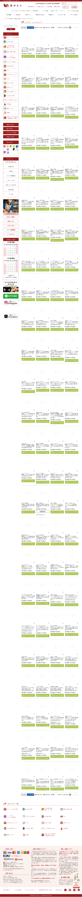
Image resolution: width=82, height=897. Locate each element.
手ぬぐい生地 (10, 83)
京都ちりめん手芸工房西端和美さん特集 (12, 117)
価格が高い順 (46, 27)
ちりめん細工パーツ (12, 91)
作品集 (11, 171)
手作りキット (10, 87)
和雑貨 (8, 112)
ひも (8, 70)
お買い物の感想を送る (10, 162)
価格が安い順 (38, 27)
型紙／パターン (10, 108)
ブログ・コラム (11, 180)
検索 (11, 29)
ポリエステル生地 (11, 61)
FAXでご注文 (11, 225)
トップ (6, 18)
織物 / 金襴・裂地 (11, 51)
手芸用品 (9, 104)
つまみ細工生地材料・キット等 (10, 46)
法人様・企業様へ (11, 217)
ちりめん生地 (10, 41)
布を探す (11, 18)
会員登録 (74, 7)
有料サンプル (11, 221)
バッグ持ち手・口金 (12, 100)
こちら (44, 882)
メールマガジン (11, 234)
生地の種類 (11, 189)
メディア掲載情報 (11, 175)
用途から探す (18, 18)
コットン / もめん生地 (12, 37)
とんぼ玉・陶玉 (10, 95)
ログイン (65, 7)
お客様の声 (11, 166)
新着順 (53, 27)
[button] (78, 27)
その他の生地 (10, 66)
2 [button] (71, 27)
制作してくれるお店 (11, 185)
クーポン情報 (45, 10)
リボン (8, 78)
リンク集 (11, 194)
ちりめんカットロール (12, 74)
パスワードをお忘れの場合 (73, 10)
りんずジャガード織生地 (11, 56)
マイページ (62, 10)
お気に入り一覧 (54, 10)
